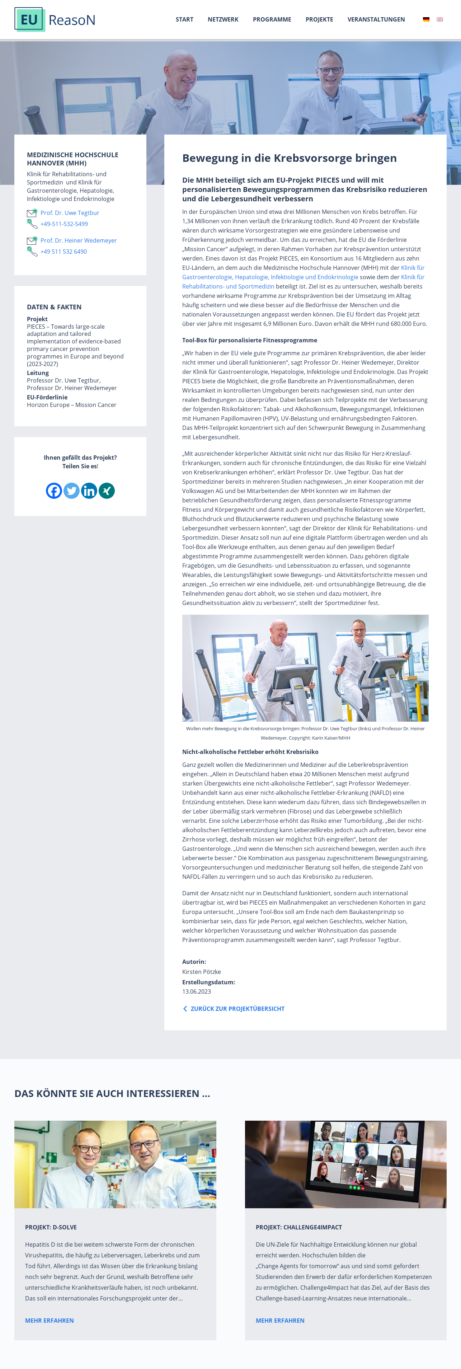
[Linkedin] (89, 491)
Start (184, 19)
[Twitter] (71, 491)
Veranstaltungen (376, 19)
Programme (272, 19)
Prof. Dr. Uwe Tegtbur (70, 213)
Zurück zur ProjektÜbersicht (237, 1009)
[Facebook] (54, 491)
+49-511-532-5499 (64, 224)
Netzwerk (223, 19)
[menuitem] (426, 19)
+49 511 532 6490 (64, 251)
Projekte (319, 19)
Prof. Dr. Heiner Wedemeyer (79, 240)
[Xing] (107, 491)
